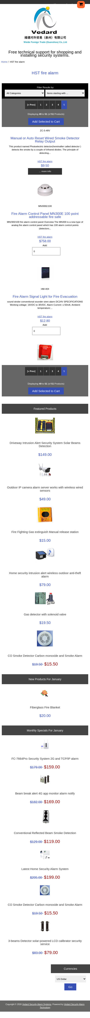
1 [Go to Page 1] (40, 105)
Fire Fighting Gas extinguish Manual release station (45, 532)
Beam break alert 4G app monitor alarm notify (45, 793)
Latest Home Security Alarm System (45, 869)
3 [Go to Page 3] (52, 105)
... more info (45, 171)
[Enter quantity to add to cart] (46, 251)
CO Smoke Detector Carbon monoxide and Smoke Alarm (45, 655)
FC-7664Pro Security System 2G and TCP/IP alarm (45, 758)
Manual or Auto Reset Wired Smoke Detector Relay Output (45, 139)
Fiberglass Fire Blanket (45, 707)
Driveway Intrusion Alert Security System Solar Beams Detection (45, 444)
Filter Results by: (45, 87)
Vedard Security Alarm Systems (36, 1004)
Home (57, 4)
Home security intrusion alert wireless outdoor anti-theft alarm (45, 574)
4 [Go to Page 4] (58, 105)
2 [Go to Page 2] (46, 105)
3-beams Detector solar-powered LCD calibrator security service (45, 942)
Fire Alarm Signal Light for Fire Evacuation (45, 296)
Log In (70, 4)
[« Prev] (31, 105)
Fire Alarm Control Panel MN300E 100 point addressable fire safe (44, 215)
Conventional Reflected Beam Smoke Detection (45, 833)
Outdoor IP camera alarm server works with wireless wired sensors (45, 489)
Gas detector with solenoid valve (45, 614)
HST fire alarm (45, 161)
